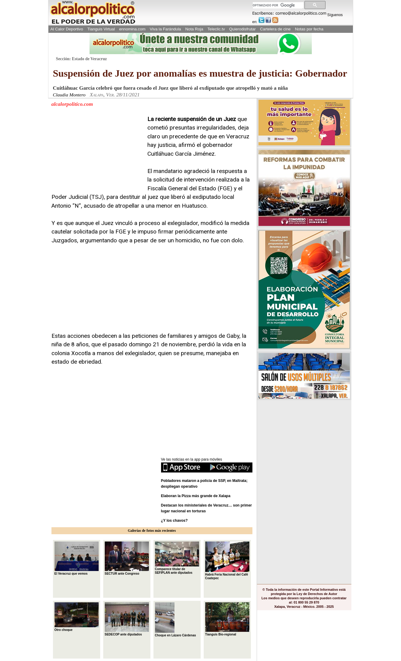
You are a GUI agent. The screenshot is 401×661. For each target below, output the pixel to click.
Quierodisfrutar (242, 29)
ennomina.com (132, 29)
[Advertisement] (97, 153)
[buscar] (277, 5)
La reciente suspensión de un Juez (191, 119)
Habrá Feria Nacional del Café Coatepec (227, 561)
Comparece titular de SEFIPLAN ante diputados (177, 558)
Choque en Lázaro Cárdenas (175, 619)
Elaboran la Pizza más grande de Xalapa (195, 496)
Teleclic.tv (216, 29)
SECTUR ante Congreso (127, 558)
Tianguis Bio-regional (227, 619)
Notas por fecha (309, 29)
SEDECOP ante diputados (127, 619)
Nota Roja (194, 29)
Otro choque (77, 617)
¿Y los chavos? (175, 520)
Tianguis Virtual (101, 29)
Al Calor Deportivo (67, 29)
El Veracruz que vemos (77, 558)
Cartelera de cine (275, 29)
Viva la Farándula (165, 29)
